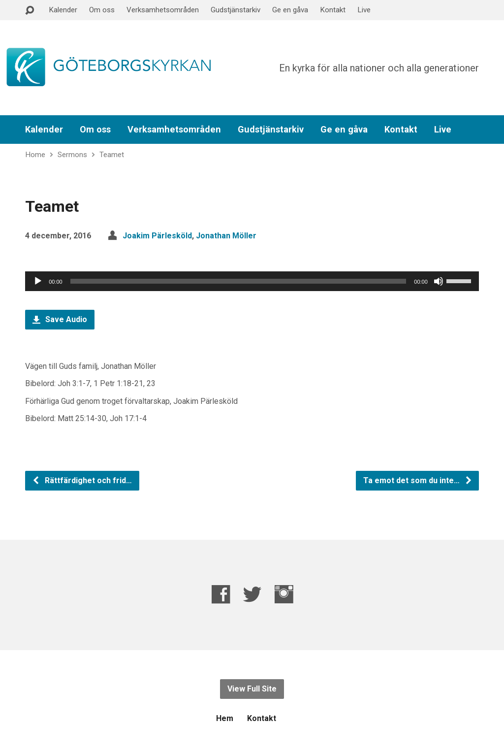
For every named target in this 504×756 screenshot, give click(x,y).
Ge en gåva (290, 9)
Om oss (102, 9)
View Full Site (252, 688)
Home (35, 154)
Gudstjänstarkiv (235, 9)
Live (364, 9)
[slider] (238, 281)
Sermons (72, 154)
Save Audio (59, 319)
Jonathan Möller (226, 235)
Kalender (63, 9)
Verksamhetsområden (162, 9)
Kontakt (333, 9)
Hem (224, 718)
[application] (252, 281)
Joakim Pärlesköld (157, 235)
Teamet (111, 154)
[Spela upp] (38, 281)
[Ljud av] (438, 281)
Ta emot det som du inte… (417, 480)
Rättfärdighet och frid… (82, 480)
